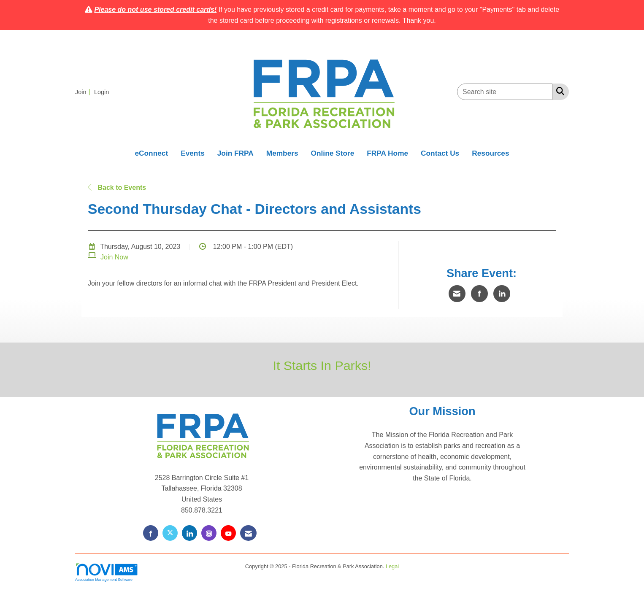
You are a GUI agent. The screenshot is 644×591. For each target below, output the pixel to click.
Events (193, 153)
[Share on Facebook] (479, 293)
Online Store (332, 153)
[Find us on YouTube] (228, 533)
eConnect (151, 153)
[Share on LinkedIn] (501, 293)
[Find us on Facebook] (150, 533)
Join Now (114, 257)
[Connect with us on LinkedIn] (189, 533)
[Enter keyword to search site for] (504, 92)
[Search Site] (558, 91)
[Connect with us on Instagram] (208, 533)
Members (282, 153)
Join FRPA (235, 153)
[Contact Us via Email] (248, 533)
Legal (392, 566)
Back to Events (117, 187)
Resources (490, 153)
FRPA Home (387, 153)
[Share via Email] (457, 293)
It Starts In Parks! (322, 365)
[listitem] (83, 91)
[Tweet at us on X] (170, 533)
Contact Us (440, 153)
